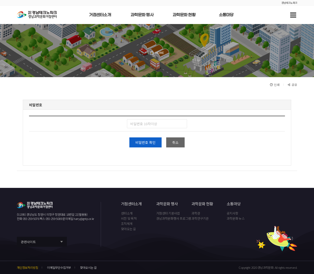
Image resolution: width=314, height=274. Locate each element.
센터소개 (126, 213)
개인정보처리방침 (27, 267)
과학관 (195, 213)
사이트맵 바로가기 (293, 15)
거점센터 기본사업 (168, 213)
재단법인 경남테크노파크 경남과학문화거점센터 (37, 14)
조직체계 (126, 223)
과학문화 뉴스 (236, 218)
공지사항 (232, 213)
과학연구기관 (200, 218)
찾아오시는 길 (88, 267)
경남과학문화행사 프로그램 (173, 218)
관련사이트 (28, 242)
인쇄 (277, 85)
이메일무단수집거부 (59, 267)
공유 (294, 85)
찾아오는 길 (128, 229)
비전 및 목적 (129, 218)
